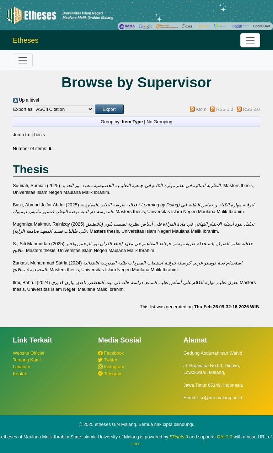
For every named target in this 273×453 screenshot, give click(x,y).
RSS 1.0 (224, 109)
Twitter (107, 359)
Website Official (28, 353)
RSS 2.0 (251, 109)
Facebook (111, 353)
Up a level (29, 100)
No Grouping (159, 121)
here (136, 443)
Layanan (21, 366)
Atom (201, 109)
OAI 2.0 (224, 436)
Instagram (111, 366)
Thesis (38, 134)
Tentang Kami (27, 359)
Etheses (25, 40)
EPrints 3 (179, 436)
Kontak (20, 373)
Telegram (110, 373)
